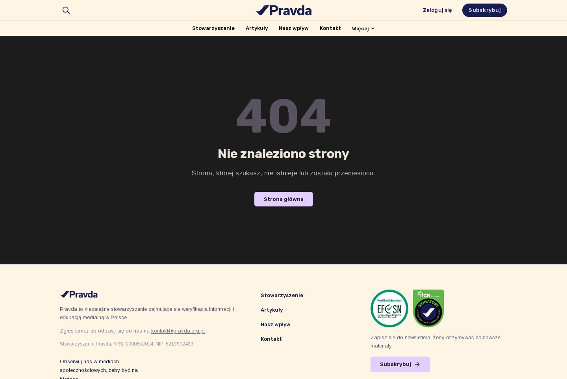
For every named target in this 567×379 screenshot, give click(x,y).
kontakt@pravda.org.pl (178, 331)
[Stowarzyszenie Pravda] (283, 10)
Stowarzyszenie (213, 28)
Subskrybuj (485, 10)
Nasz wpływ (294, 28)
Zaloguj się (437, 10)
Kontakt (330, 28)
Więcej (363, 29)
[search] (66, 10)
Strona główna (284, 199)
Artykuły (257, 28)
